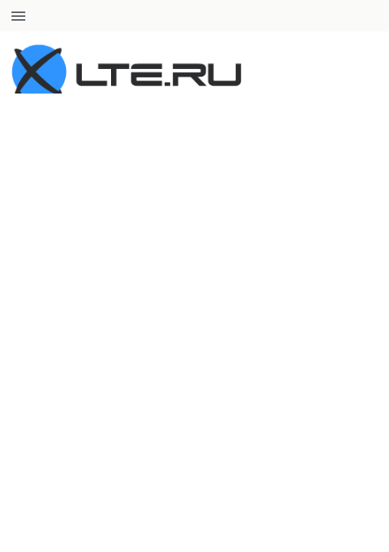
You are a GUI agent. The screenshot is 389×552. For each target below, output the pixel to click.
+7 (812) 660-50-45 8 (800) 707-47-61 (294, 15)
